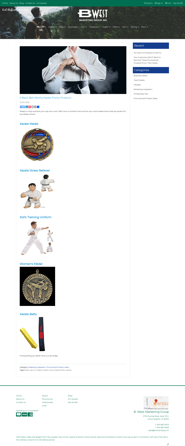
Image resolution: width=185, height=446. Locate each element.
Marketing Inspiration (37, 367)
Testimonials (47, 402)
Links (44, 406)
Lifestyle (137, 85)
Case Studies (139, 80)
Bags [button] (61, 27)
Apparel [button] (40, 27)
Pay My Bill (73, 402)
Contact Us (30, 3)
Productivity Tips (141, 94)
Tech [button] (124, 27)
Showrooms (47, 399)
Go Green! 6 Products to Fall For (147, 53)
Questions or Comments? (27, 411)
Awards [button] (51, 27)
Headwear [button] (93, 27)
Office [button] (115, 27)
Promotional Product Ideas (57, 367)
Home (5, 3)
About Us (14, 3)
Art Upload (41, 3)
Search (45, 396)
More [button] (143, 27)
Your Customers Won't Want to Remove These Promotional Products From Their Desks (147, 60)
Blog (21, 3)
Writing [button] (134, 27)
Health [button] (105, 27)
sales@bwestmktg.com (158, 430)
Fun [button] (83, 27)
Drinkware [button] (72, 27)
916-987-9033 (163, 425)
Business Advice (140, 76)
